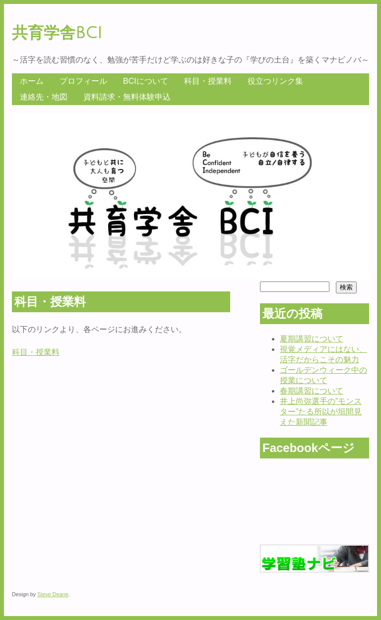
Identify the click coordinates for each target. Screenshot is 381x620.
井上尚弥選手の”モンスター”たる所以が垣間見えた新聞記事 (321, 411)
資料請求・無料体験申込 (127, 97)
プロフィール (83, 81)
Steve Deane (52, 594)
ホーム (32, 81)
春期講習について (311, 391)
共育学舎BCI (57, 33)
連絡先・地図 (43, 97)
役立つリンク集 (275, 81)
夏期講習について (311, 339)
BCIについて (145, 81)
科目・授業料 (208, 81)
